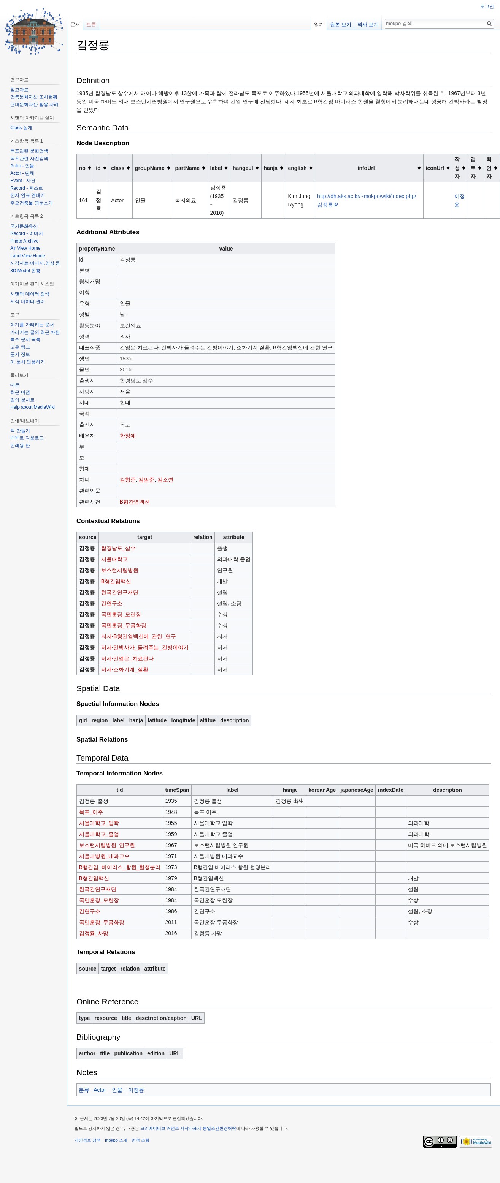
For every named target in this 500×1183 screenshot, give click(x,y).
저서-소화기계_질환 (124, 669)
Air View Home (25, 248)
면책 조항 (140, 1140)
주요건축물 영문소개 (31, 203)
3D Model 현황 (25, 270)
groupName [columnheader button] (150, 168)
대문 (14, 385)
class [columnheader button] (117, 168)
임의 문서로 (22, 400)
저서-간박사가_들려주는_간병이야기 (145, 647)
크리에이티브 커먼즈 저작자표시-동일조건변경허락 (188, 1128)
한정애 (128, 436)
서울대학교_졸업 (99, 834)
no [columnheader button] (82, 168)
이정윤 (136, 1090)
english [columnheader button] (297, 168)
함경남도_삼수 (118, 548)
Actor (100, 1090)
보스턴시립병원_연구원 (107, 845)
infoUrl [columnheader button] (366, 168)
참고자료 (19, 89)
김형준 (128, 480)
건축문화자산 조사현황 (33, 97)
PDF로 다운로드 (26, 438)
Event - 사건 (22, 180)
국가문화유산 (24, 226)
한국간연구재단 (119, 592)
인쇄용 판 (20, 445)
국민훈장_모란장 (121, 614)
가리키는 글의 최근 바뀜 (35, 332)
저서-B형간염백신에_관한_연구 (138, 636)
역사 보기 (368, 24)
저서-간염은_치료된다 (127, 658)
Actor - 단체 (22, 173)
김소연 (165, 480)
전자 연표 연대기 (27, 195)
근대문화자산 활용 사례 (34, 104)
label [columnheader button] (216, 168)
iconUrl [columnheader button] (435, 168)
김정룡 (98, 200)
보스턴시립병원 (119, 570)
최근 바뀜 (20, 392)
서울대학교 (114, 559)
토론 (91, 24)
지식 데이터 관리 (27, 301)
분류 (84, 1090)
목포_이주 (91, 812)
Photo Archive (24, 241)
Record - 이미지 (26, 233)
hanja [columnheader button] (270, 168)
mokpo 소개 (116, 1140)
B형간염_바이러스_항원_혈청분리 (120, 867)
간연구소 (111, 603)
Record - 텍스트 (26, 188)
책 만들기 (20, 430)
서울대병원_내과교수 (104, 856)
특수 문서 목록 (25, 339)
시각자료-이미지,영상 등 (35, 263)
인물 (117, 1090)
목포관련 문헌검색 (29, 151)
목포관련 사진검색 (29, 158)
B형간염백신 (135, 502)
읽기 (319, 24)
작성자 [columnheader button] (457, 167)
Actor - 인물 (22, 165)
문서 (75, 24)
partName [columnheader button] (187, 168)
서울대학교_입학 (99, 823)
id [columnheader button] (98, 168)
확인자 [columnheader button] (489, 167)
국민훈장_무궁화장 (124, 625)
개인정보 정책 (88, 1140)
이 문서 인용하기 (27, 362)
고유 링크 (20, 347)
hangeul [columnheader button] (243, 168)
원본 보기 (340, 24)
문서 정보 (20, 354)
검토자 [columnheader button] (473, 167)
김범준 (146, 480)
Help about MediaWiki (32, 407)
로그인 (487, 6)
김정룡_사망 (94, 933)
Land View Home (27, 255)
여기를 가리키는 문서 (32, 324)
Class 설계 (21, 127)
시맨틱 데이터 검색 (29, 294)
